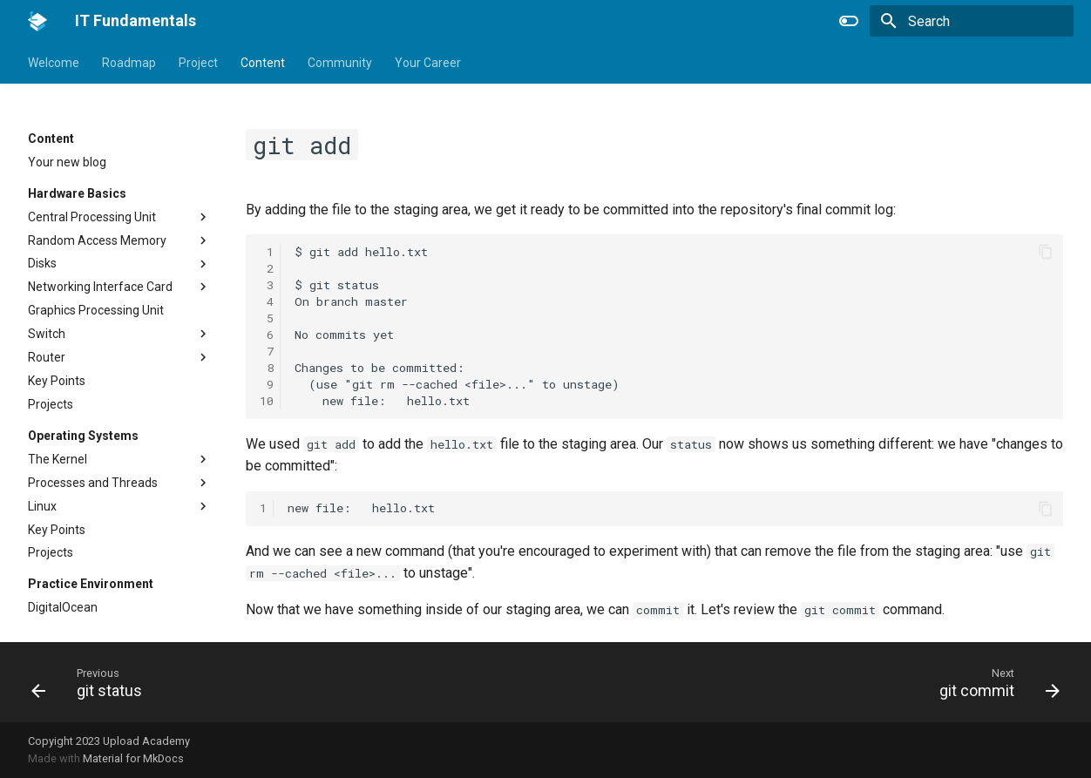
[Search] (972, 21)
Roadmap (129, 63)
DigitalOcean (63, 607)
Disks (42, 263)
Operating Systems (83, 436)
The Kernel (57, 459)
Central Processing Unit (92, 217)
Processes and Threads (93, 483)
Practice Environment (90, 584)
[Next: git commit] (994, 682)
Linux (42, 506)
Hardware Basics (77, 193)
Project (198, 63)
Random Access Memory (97, 240)
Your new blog (67, 162)
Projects (50, 404)
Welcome (53, 63)
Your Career (428, 63)
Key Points (56, 381)
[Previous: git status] (92, 682)
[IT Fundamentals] (37, 20)
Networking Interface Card (100, 287)
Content (263, 63)
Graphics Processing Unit (96, 310)
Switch (46, 334)
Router (46, 357)
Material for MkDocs (133, 758)
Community (340, 63)
